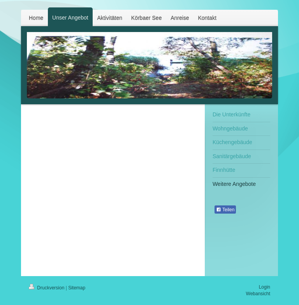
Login (264, 287)
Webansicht (258, 293)
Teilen (225, 209)
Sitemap (76, 288)
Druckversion (47, 288)
